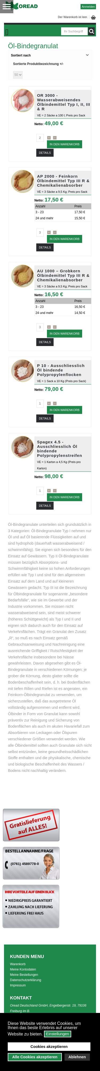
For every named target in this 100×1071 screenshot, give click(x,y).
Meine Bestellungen (24, 975)
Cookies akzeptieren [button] (48, 1046)
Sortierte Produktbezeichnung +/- (38, 64)
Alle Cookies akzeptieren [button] (35, 1057)
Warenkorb (18, 964)
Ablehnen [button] (77, 1057)
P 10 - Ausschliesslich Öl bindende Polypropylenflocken (61, 370)
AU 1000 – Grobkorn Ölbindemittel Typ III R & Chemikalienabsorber (63, 275)
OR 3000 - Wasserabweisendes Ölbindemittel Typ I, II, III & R (63, 102)
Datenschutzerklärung (25, 980)
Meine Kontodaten (23, 969)
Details (45, 152)
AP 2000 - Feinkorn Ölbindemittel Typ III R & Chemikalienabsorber (63, 180)
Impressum (18, 985)
